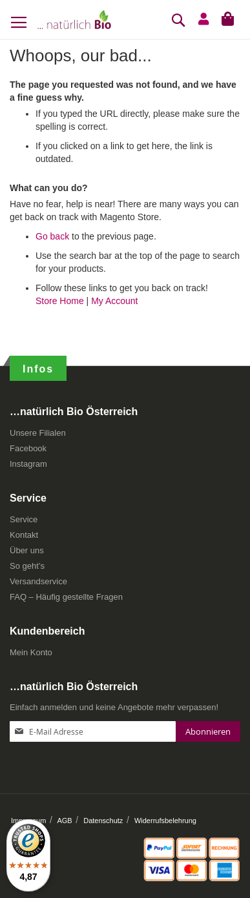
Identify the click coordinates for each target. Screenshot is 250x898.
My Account (114, 301)
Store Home (60, 301)
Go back (52, 236)
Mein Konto (31, 652)
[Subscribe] (208, 731)
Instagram (28, 464)
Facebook (28, 448)
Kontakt (24, 535)
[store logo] (74, 19)
